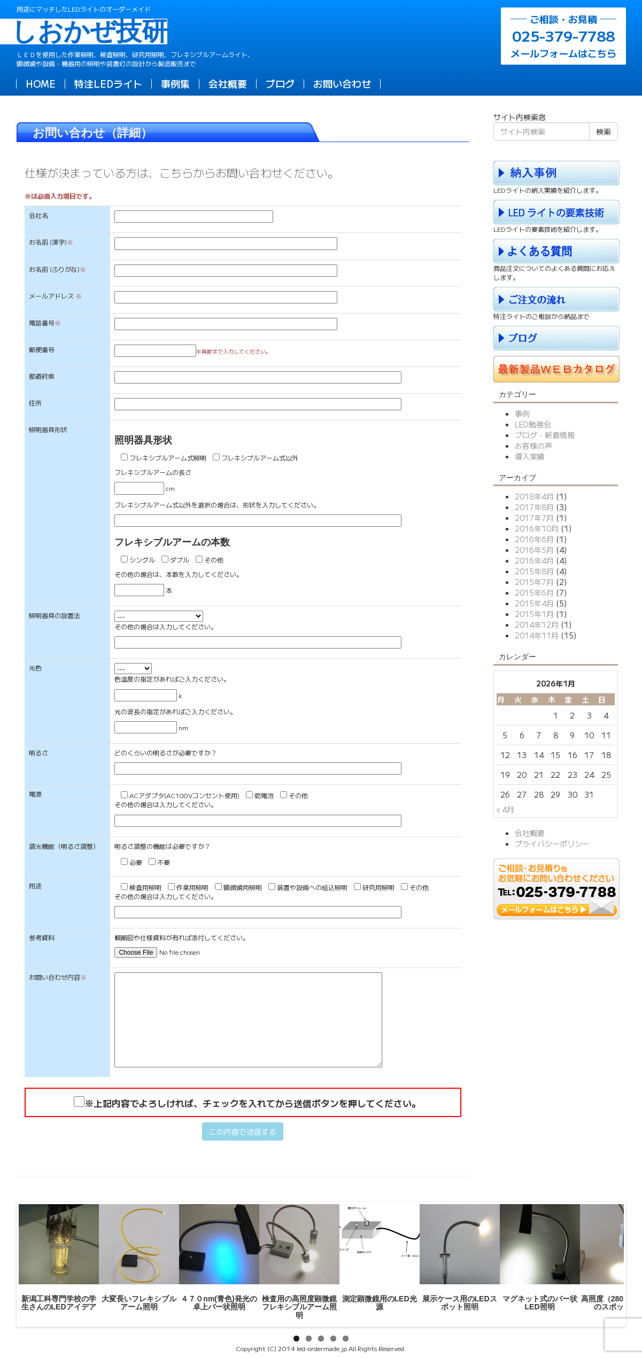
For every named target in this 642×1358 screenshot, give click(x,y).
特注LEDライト (108, 83)
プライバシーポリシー (552, 843)
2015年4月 (534, 603)
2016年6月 (534, 539)
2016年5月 (534, 549)
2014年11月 (537, 635)
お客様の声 (533, 445)
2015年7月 (534, 581)
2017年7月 (534, 517)
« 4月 (505, 809)
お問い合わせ (342, 83)
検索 (603, 131)
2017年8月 (534, 507)
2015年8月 (534, 571)
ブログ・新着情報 (545, 435)
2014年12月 (537, 624)
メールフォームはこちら (563, 36)
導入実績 (530, 456)
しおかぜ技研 (92, 31)
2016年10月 (537, 528)
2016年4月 (534, 560)
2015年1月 (534, 613)
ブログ (280, 83)
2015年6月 (534, 592)
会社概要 (227, 83)
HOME (41, 83)
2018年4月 (534, 496)
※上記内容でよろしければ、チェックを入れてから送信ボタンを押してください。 (252, 1103)
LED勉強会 (533, 424)
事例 (522, 413)
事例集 (175, 83)
